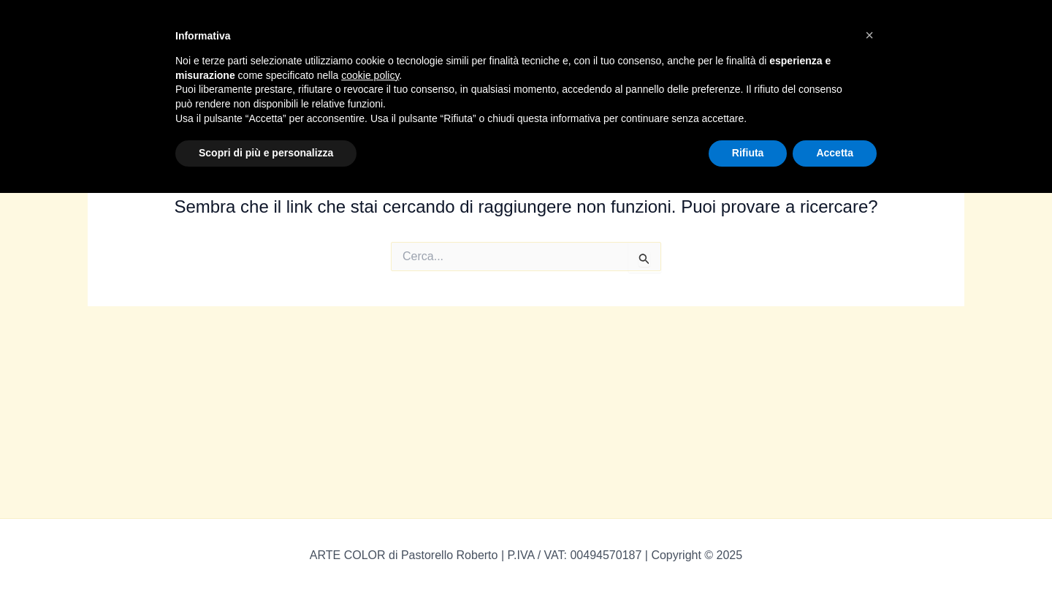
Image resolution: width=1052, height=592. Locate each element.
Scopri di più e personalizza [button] (266, 153)
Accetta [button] (834, 153)
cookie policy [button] (370, 75)
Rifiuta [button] (748, 153)
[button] (869, 35)
